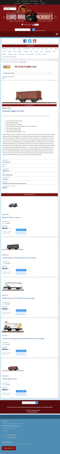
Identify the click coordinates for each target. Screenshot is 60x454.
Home (4, 62)
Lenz (51, 48)
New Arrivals (25, 1)
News (18, 1)
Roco (19, 48)
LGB (42, 48)
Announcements (34, 1)
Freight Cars (16, 62)
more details (21, 233)
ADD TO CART (21, 229)
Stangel (26, 51)
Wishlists (43, 3)
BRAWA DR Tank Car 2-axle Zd (11, 217)
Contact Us (36, 3)
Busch (4, 54)
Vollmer (9, 51)
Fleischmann (26, 48)
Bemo (33, 48)
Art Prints (38, 54)
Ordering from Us (27, 3)
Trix (10, 48)
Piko (38, 48)
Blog (41, 1)
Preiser (36, 51)
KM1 (47, 48)
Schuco (45, 54)
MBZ (31, 51)
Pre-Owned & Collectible (9, 57)
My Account (17, 3)
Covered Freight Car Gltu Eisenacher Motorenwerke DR (19, 258)
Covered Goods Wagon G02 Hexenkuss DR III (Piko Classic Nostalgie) (23, 338)
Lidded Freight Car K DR (9, 379)
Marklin (5, 48)
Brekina (10, 54)
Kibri (15, 51)
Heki (54, 51)
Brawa (14, 48)
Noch (42, 51)
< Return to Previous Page (8, 77)
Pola (4, 51)
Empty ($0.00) (27, 24)
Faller (55, 48)
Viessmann (21, 54)
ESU (15, 54)
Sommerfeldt (30, 54)
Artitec (20, 51)
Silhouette (48, 51)
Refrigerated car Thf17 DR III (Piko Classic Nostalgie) (18, 298)
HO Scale (11, 62)
